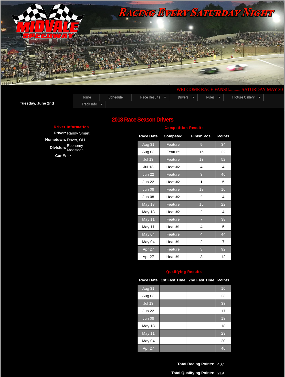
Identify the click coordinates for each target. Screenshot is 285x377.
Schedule (115, 97)
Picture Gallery (243, 97)
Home (86, 97)
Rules (210, 97)
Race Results (150, 97)
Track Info (89, 104)
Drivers (183, 97)
